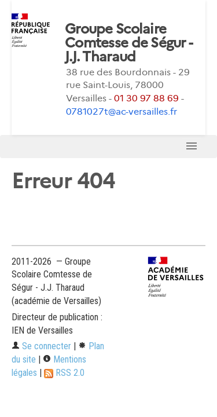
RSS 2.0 (64, 372)
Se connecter (41, 346)
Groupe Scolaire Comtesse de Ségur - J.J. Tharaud (128, 43)
